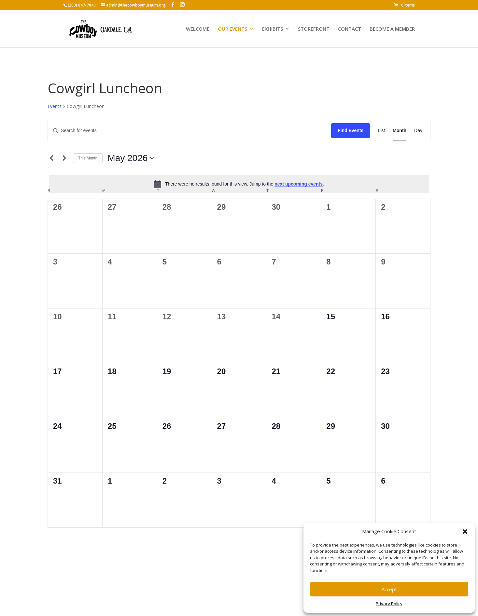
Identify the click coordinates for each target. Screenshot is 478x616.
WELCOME (197, 29)
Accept (389, 589)
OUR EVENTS (232, 29)
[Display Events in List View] (381, 130)
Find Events (350, 130)
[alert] (239, 184)
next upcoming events (298, 184)
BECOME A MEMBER (392, 29)
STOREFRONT (314, 29)
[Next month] (64, 158)
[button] (465, 531)
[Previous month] (51, 158)
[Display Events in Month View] (399, 130)
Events (55, 106)
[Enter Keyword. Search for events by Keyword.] (189, 130)
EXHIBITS (272, 29)
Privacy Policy (389, 604)
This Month (87, 158)
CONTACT (349, 29)
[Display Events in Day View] (418, 130)
